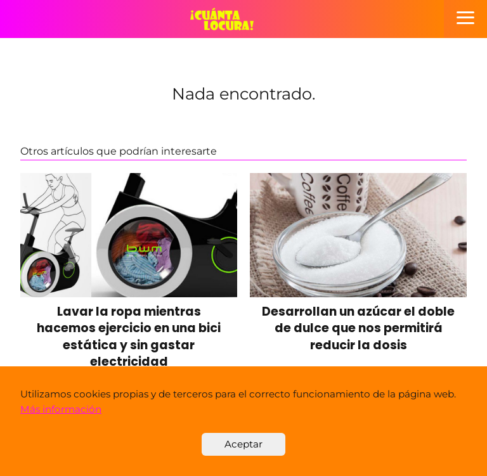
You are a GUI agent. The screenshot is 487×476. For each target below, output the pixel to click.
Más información (60, 409)
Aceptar (243, 444)
